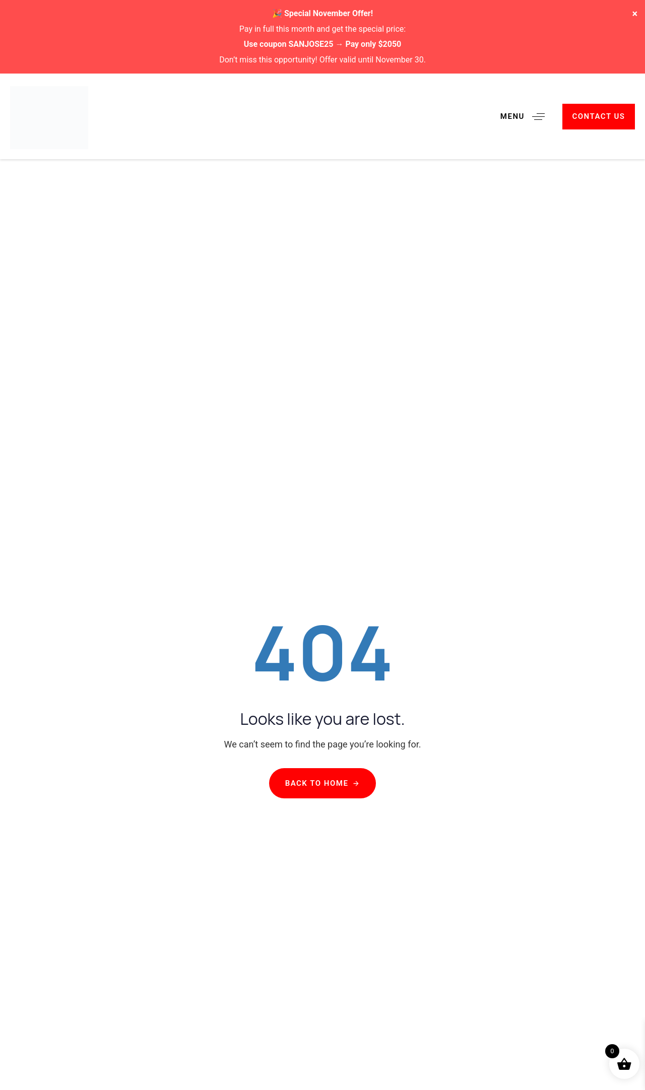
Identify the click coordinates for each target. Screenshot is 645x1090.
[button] (526, 116)
